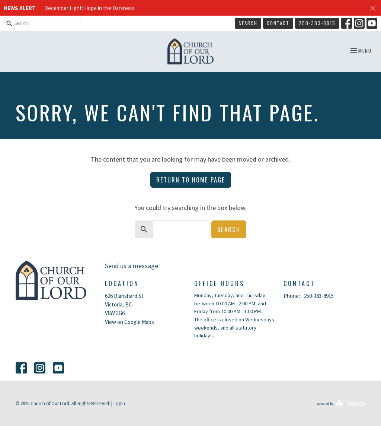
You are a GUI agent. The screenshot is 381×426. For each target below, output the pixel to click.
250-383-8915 (317, 23)
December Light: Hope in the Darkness (89, 8)
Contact (278, 23)
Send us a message (131, 265)
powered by (341, 403)
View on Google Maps (129, 321)
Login (119, 403)
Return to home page (190, 179)
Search (247, 23)
